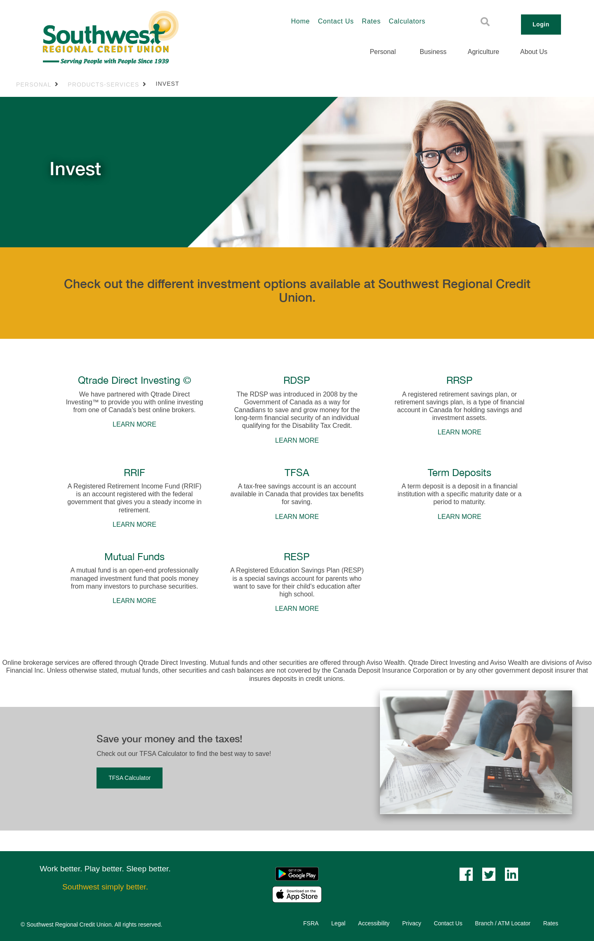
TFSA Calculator (129, 777)
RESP (297, 556)
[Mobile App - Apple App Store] (297, 893)
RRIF (134, 472)
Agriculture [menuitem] (483, 51)
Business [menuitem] (433, 51)
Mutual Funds (134, 556)
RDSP (296, 380)
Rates (371, 21)
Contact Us (336, 21)
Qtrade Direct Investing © (134, 380)
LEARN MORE (134, 424)
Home (300, 21)
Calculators (407, 21)
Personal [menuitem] (383, 51)
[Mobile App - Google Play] (297, 873)
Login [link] (541, 24)
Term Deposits (459, 472)
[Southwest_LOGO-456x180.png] (143, 37)
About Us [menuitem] (533, 51)
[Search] (485, 21)
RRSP (459, 380)
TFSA (297, 472)
